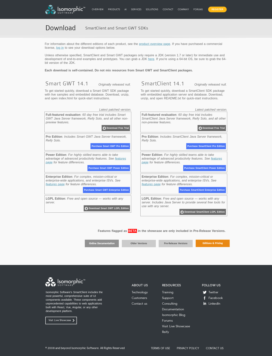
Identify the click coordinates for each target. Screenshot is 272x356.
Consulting (169, 303)
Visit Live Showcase (60, 320)
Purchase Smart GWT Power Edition (109, 168)
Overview (98, 9)
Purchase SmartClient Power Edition (204, 168)
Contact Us (214, 348)
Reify (165, 332)
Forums (198, 9)
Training (167, 292)
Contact (168, 9)
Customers (139, 298)
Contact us (140, 303)
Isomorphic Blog (173, 315)
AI (125, 9)
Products (114, 9)
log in (60, 47)
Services (136, 9)
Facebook (216, 298)
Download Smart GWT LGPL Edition (107, 208)
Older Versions (139, 243)
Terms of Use (160, 348)
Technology (140, 292)
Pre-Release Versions (176, 243)
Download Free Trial (116, 128)
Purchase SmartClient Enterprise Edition (202, 190)
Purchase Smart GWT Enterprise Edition (106, 190)
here (151, 59)
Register (217, 9)
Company (183, 9)
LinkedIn (214, 303)
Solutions (152, 9)
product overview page (154, 44)
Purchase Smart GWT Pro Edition (110, 146)
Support (168, 298)
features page (55, 184)
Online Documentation (102, 243)
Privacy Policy (188, 348)
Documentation (173, 309)
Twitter (213, 292)
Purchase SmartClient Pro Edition (206, 146)
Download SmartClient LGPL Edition (203, 212)
